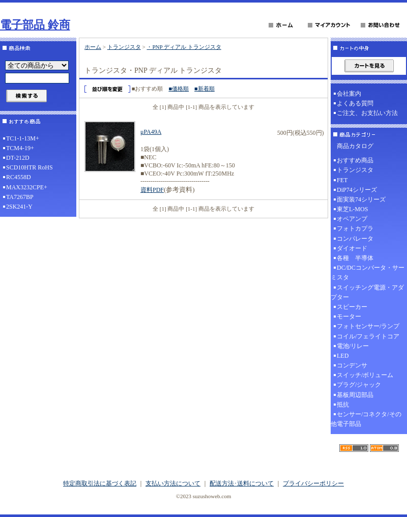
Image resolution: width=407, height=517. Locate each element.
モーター (349, 316)
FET (342, 180)
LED (342, 355)
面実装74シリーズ (361, 199)
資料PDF (152, 189)
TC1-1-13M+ (22, 138)
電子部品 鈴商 (35, 24)
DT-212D (18, 157)
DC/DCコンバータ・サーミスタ (367, 272)
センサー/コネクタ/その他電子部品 (366, 419)
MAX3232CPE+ (26, 187)
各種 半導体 (355, 258)
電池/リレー (353, 346)
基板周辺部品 (355, 394)
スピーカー (352, 306)
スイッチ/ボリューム (365, 375)
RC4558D (18, 177)
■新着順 (204, 88)
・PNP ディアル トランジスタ (184, 47)
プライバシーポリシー (313, 483)
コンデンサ (352, 365)
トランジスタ (124, 47)
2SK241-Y (19, 206)
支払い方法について (173, 483)
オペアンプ (352, 218)
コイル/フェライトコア (368, 336)
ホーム (92, 47)
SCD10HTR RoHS (29, 167)
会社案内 (349, 93)
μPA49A (150, 131)
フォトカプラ (355, 228)
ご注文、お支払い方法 (367, 113)
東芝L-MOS (352, 209)
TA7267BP (20, 196)
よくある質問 (355, 103)
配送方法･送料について (242, 483)
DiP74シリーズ (357, 189)
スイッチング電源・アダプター (367, 292)
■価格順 (178, 88)
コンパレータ (355, 238)
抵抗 (343, 404)
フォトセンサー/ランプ (368, 326)
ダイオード (352, 248)
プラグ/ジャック (359, 384)
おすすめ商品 (355, 160)
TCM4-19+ (20, 148)
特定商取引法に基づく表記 (99, 483)
